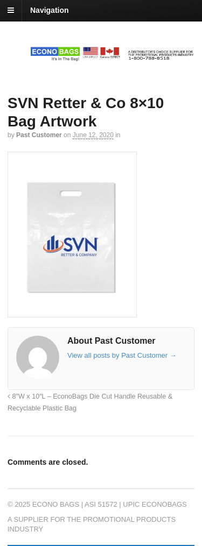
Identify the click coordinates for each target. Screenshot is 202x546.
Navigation (49, 10)
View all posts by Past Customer (122, 355)
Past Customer (39, 135)
